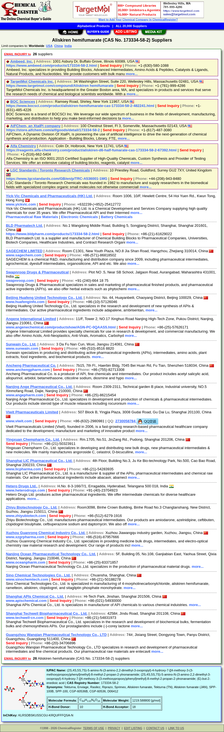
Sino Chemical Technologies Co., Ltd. (38, 575)
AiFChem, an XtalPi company (35, 126)
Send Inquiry (111, 65)
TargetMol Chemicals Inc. (32, 81)
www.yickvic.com (21, 204)
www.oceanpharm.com (25, 562)
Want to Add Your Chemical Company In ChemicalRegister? (138, 19)
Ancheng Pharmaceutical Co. (31, 365)
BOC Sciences (22, 101)
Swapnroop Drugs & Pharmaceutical (37, 272)
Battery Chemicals (116, 217)
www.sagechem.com (23, 255)
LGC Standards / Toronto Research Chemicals (50, 170)
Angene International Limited (31, 319)
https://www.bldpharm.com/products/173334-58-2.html (52, 234)
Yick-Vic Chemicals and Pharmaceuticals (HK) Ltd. (49, 196)
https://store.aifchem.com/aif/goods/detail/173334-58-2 (53, 130)
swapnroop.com (20, 280)
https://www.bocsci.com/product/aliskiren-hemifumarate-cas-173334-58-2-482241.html (80, 106)
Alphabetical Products (93, 26)
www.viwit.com (19, 421)
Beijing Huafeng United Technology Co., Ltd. (44, 297)
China (58, 45)
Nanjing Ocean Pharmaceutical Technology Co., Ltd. (51, 554)
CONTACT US (155, 728)
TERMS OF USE (93, 728)
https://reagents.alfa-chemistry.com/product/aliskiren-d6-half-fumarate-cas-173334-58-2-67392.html (91, 150)
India (68, 45)
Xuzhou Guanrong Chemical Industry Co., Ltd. (46, 533)
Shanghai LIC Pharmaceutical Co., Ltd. (39, 461)
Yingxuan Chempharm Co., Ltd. (33, 439)
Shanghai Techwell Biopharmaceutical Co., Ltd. (47, 613)
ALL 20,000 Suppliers (131, 26)
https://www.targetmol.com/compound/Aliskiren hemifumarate (60, 86)
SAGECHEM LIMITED (24, 251)
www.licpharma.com (23, 469)
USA (49, 45)
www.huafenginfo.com (25, 302)
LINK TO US (176, 728)
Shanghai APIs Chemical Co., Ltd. (35, 596)
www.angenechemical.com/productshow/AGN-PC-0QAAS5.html (61, 327)
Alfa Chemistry (23, 146)
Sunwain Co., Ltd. (21, 344)
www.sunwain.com (22, 348)
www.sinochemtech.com (27, 579)
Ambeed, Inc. (21, 61)
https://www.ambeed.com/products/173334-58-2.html (51, 65)
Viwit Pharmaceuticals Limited (32, 412)
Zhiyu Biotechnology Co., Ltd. (31, 507)
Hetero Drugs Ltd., (22, 486)
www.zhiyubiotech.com (26, 516)
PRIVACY (114, 728)
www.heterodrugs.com (25, 490)
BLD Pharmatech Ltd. (24, 225)
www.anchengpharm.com (28, 370)
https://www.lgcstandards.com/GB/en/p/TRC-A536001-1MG (56, 179)
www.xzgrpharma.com (25, 537)
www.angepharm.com (24, 395)
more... (132, 74)
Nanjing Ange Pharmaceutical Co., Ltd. (39, 387)
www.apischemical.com (26, 601)
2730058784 (136, 421)
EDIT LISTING (133, 728)
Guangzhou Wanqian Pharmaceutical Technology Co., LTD (56, 635)
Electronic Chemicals (79, 217)
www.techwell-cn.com (25, 618)
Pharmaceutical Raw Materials (32, 217)
